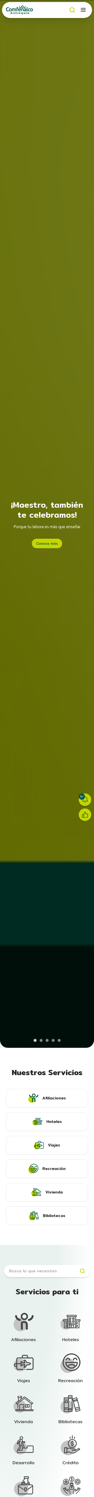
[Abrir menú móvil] (83, 10)
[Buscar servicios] (47, 1271)
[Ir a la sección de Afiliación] (23, 1327)
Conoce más (47, 543)
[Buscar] (72, 10)
